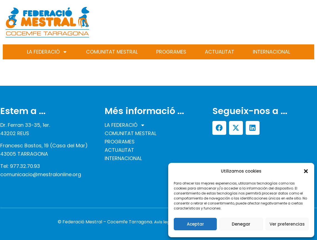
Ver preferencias (287, 224)
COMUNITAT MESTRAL (112, 51)
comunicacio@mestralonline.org (40, 174)
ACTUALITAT (219, 51)
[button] (306, 171)
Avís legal (163, 222)
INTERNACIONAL (271, 51)
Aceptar (195, 224)
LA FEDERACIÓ (47, 52)
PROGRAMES (171, 51)
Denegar (241, 224)
